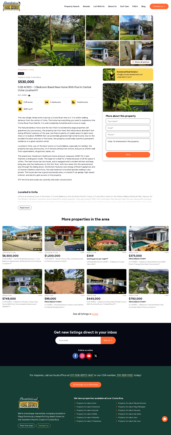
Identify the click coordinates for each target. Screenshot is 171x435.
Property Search (71, 6)
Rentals (86, 6)
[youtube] (89, 356)
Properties (22, 69)
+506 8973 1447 (124, 77)
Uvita (31, 69)
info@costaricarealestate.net (130, 74)
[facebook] (75, 356)
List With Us (99, 6)
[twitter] (96, 356)
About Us (112, 6)
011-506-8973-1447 (81, 375)
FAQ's (135, 6)
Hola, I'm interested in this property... (128, 145)
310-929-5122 (125, 375)
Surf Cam (124, 6)
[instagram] (82, 356)
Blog (144, 6)
